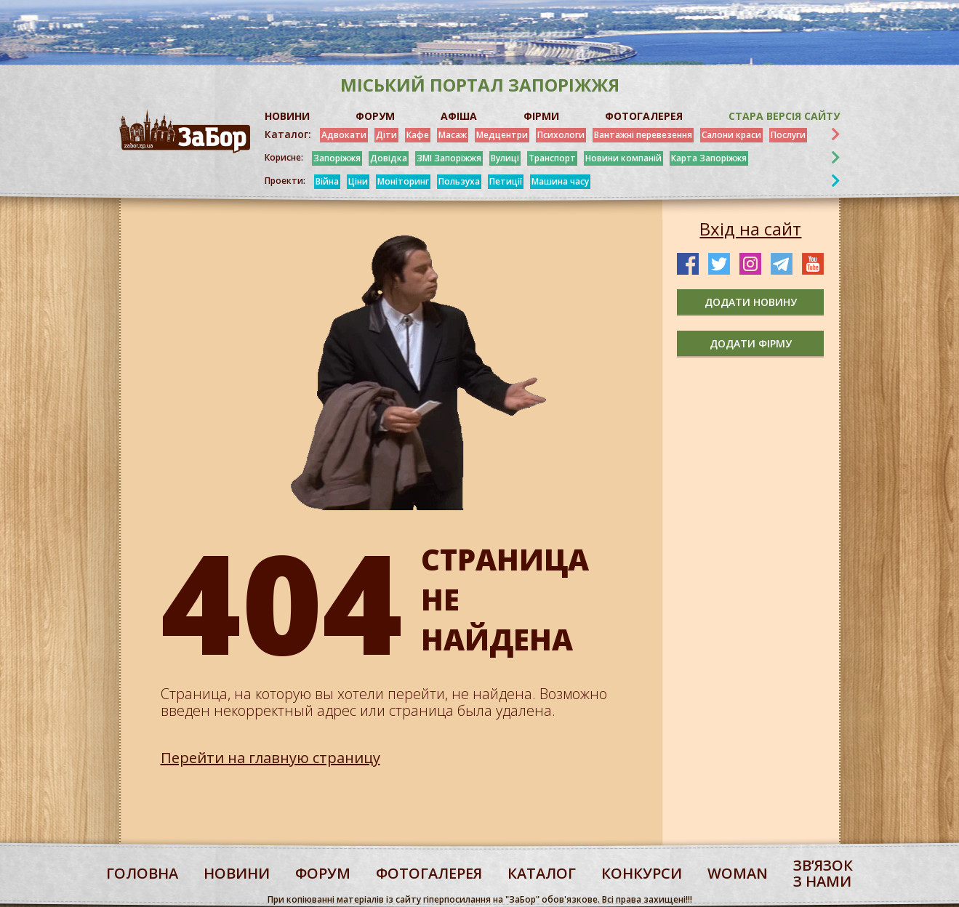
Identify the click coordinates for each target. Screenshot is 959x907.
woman (737, 873)
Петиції (505, 181)
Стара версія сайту (784, 116)
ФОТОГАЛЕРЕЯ (644, 116)
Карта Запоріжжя (709, 158)
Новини (237, 873)
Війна (327, 181)
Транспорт (552, 158)
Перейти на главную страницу (270, 757)
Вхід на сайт (750, 228)
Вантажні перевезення (643, 135)
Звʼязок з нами (823, 873)
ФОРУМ (375, 116)
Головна (142, 873)
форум (322, 873)
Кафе (417, 135)
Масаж (452, 135)
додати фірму (751, 343)
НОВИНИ (287, 116)
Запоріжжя (337, 158)
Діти (386, 135)
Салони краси (731, 135)
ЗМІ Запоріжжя (449, 158)
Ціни (358, 181)
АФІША (459, 116)
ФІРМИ (541, 116)
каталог (541, 873)
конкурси (641, 873)
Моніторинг (403, 181)
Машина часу (560, 181)
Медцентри (502, 135)
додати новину (751, 302)
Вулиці (505, 158)
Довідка (388, 158)
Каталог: (288, 134)
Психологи (561, 135)
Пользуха (459, 181)
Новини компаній (623, 158)
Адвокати (343, 135)
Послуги (788, 135)
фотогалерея (429, 873)
